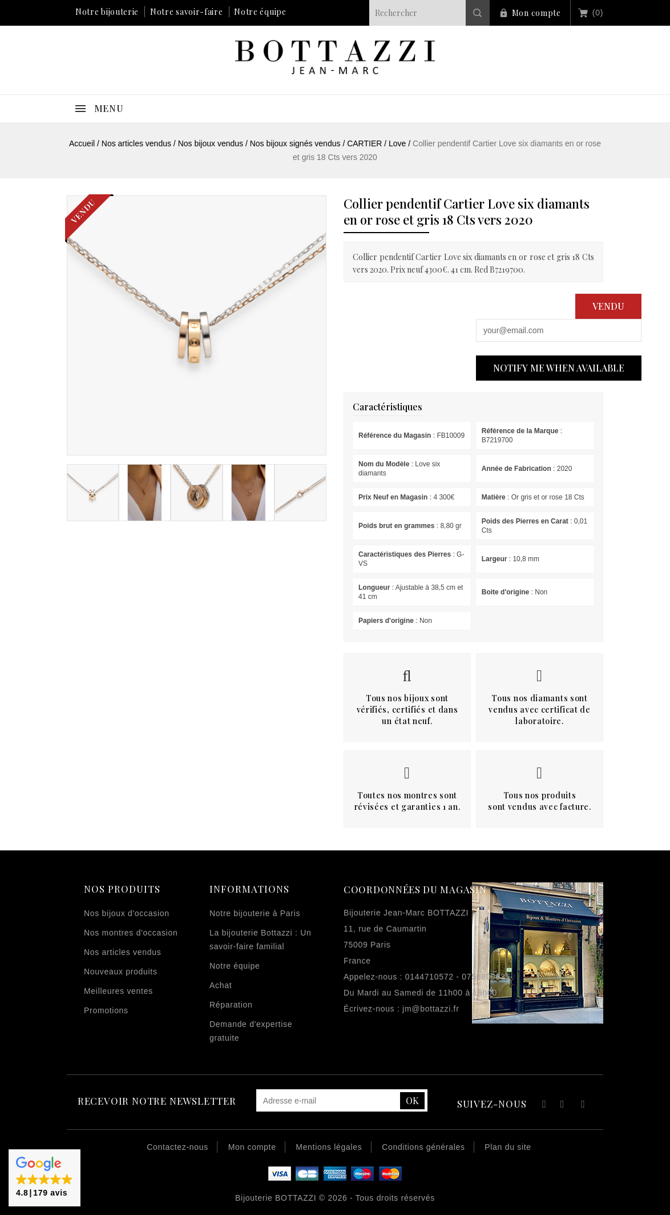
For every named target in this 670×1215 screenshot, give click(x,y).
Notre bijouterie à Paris (254, 913)
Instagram (583, 1105)
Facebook (542, 1105)
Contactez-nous (177, 1147)
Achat (220, 985)
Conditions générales (423, 1147)
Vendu (608, 306)
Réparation (231, 1004)
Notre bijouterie (107, 11)
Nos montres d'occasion (130, 932)
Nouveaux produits (121, 971)
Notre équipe (260, 11)
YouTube (563, 1105)
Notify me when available (558, 368)
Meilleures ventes (118, 991)
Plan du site (508, 1147)
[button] (44, 1177)
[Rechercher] (429, 13)
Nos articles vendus (122, 952)
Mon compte (536, 12)
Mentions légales (329, 1147)
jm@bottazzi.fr (430, 1008)
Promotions (106, 1010)
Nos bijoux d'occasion (126, 913)
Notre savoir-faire (186, 11)
